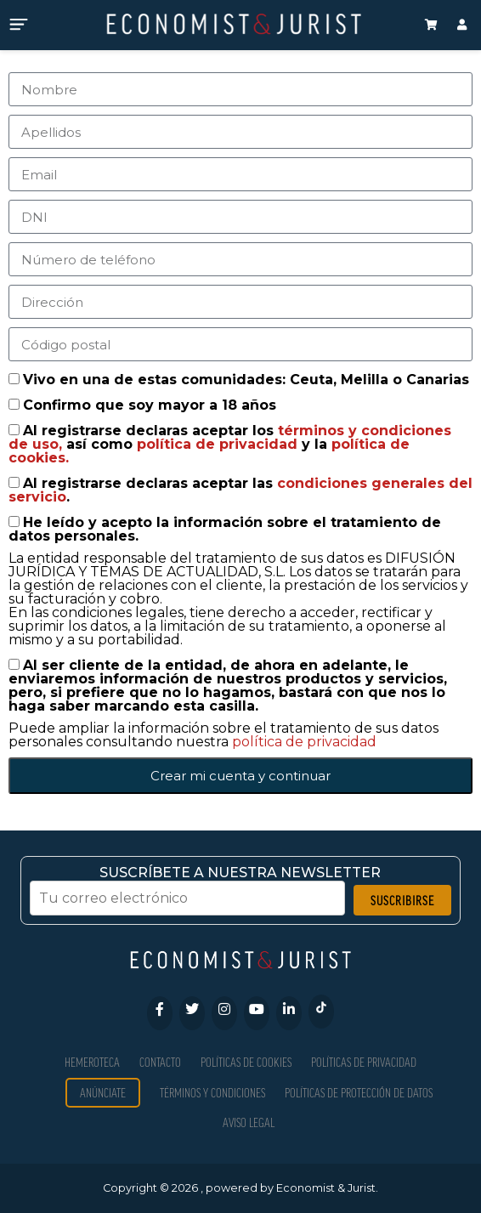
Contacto (160, 1062)
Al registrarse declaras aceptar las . (240, 490)
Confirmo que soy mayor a (149, 405)
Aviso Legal (248, 1122)
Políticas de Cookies (246, 1062)
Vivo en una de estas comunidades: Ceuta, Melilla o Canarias (246, 379)
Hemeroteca (92, 1062)
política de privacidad (219, 444)
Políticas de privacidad (363, 1062)
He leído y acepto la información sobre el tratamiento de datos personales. (224, 529)
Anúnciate (103, 1092)
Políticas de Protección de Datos (359, 1092)
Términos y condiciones (212, 1092)
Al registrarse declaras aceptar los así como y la (229, 444)
